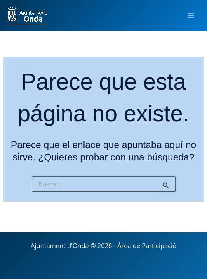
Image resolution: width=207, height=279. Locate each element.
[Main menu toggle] (190, 15)
